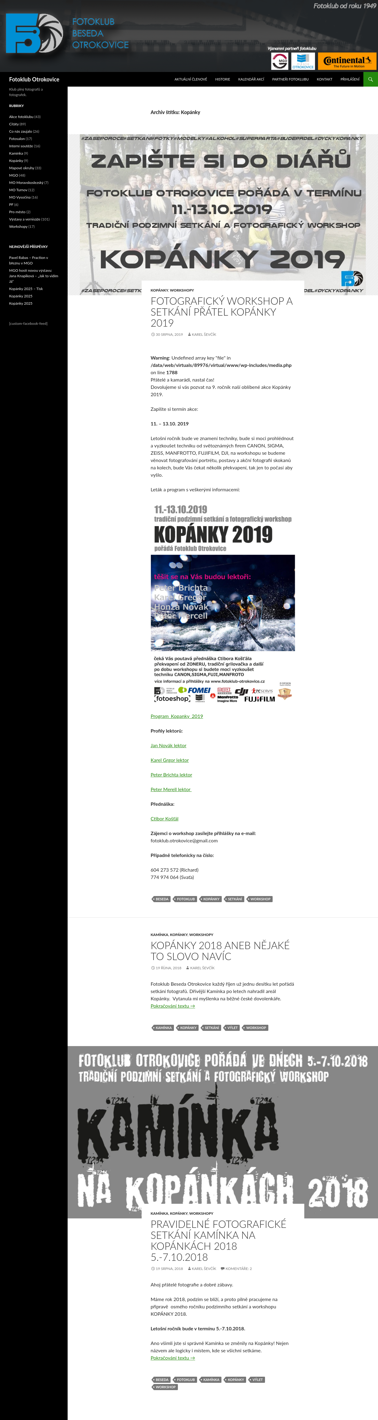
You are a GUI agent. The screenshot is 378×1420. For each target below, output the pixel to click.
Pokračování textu (173, 1006)
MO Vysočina (20, 197)
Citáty (14, 124)
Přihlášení (350, 79)
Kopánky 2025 (21, 296)
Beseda (162, 899)
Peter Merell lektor (171, 789)
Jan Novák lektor (168, 745)
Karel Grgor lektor (170, 760)
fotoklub (186, 899)
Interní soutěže (21, 146)
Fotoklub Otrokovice (34, 79)
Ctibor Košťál (164, 818)
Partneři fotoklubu (290, 79)
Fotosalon (17, 138)
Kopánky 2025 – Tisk (26, 288)
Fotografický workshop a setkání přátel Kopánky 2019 (222, 312)
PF (11, 204)
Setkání (235, 899)
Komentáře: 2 (239, 1268)
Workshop (260, 899)
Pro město (17, 212)
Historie (222, 79)
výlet (233, 1028)
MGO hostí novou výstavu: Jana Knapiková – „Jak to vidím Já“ (33, 276)
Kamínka (159, 934)
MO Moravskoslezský (26, 182)
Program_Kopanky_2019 (177, 716)
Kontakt (324, 79)
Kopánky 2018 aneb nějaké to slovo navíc (220, 950)
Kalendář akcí (251, 79)
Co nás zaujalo (20, 131)
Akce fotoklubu (21, 116)
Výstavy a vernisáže (24, 219)
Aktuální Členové (191, 79)
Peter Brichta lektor (171, 774)
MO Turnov (18, 190)
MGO (13, 175)
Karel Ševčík (204, 334)
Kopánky (159, 290)
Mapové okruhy (21, 168)
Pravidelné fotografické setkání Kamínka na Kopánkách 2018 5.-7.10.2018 (219, 1240)
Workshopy (182, 290)
